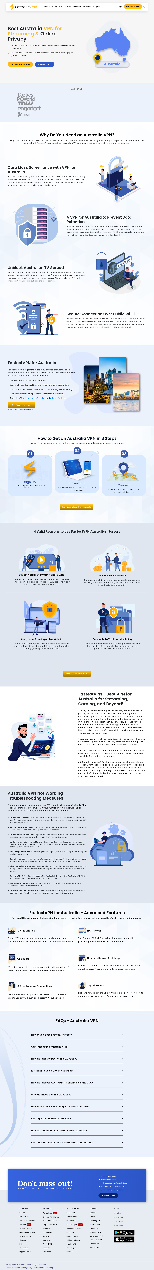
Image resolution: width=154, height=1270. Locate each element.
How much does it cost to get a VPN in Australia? (60, 1106)
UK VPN (92, 1217)
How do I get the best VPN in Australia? (54, 1058)
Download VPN (73, 6)
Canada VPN (94, 1244)
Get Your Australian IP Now (77, 674)
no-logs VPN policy (36, 398)
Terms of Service (13, 1267)
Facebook (119, 1221)
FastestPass (47, 1213)
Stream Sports (72, 1248)
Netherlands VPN (96, 1240)
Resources (87, 6)
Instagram (119, 1217)
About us (22, 1240)
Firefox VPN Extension (51, 1221)
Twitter (117, 1213)
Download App (44, 64)
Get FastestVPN (132, 6)
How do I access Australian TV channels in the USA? (62, 1082)
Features (46, 6)
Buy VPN (22, 1213)
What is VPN (71, 1213)
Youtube (118, 1226)
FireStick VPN (47, 1244)
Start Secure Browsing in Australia (76, 507)
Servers (62, 6)
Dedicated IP (71, 1221)
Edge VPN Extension (50, 1225)
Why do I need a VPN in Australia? (51, 1094)
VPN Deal (22, 1224)
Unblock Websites (73, 1240)
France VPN (94, 1228)
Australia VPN (95, 1224)
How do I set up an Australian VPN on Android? (59, 1130)
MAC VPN (46, 1240)
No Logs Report (72, 1224)
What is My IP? (72, 1217)
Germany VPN (95, 1221)
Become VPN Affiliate (27, 1232)
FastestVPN (25, 1264)
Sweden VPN (94, 1247)
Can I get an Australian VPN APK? (51, 1118)
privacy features (58, 398)
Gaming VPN (71, 1244)
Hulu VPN (70, 1252)
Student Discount (26, 1229)
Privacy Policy (26, 1267)
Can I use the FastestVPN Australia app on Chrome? (62, 1142)
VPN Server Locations (27, 1221)
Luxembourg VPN (96, 1236)
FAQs (21, 1244)
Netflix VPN (70, 1232)
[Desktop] (144, 6)
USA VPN (93, 1213)
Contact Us (23, 1248)
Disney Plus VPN (72, 1236)
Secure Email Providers (75, 1229)
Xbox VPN (46, 1248)
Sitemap (50, 1267)
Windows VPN (48, 1229)
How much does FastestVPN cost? (51, 1034)
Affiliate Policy (39, 1267)
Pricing (54, 6)
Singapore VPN (95, 1232)
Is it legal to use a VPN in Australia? (52, 1070)
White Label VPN (25, 1236)
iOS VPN (46, 1236)
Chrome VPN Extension (51, 1217)
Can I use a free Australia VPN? (49, 1046)
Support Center (25, 1252)
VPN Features (24, 1217)
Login (120, 6)
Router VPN (47, 1252)
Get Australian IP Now (20, 64)
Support (96, 6)
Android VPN (47, 1232)
